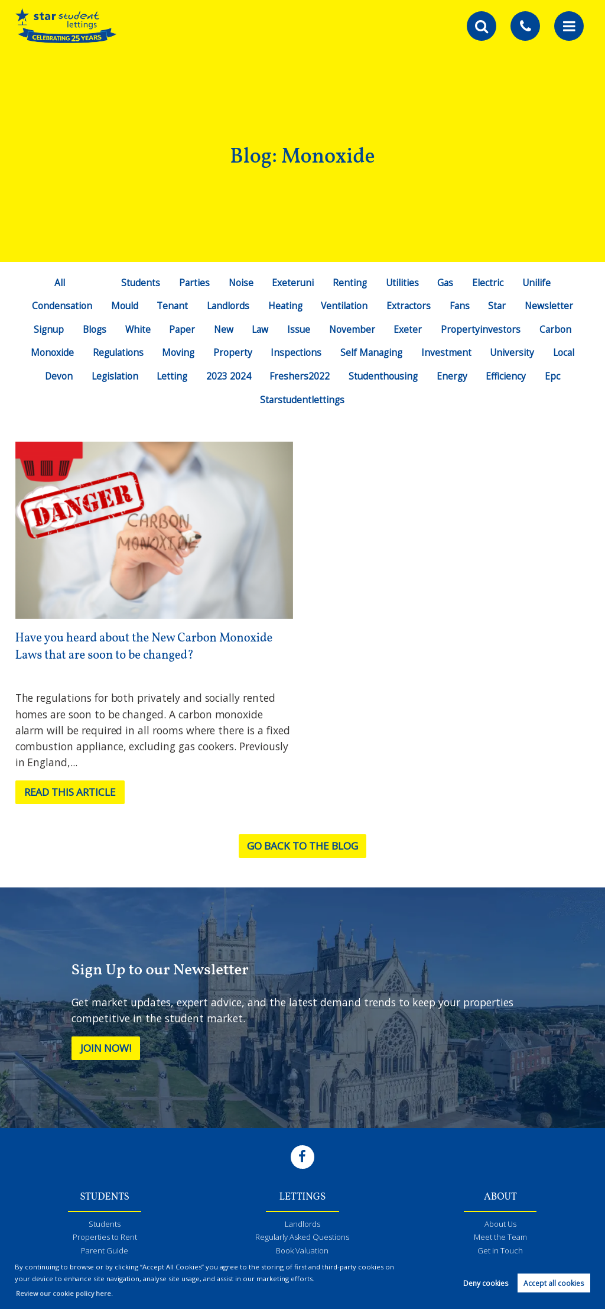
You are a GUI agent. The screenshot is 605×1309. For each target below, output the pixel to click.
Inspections (295, 352)
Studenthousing (384, 376)
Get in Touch (500, 1252)
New (224, 329)
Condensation (59, 305)
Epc (555, 376)
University (514, 352)
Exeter (410, 329)
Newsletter (551, 305)
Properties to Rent (104, 1238)
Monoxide (49, 352)
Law (260, 329)
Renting (350, 282)
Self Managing (372, 352)
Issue (300, 329)
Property (232, 352)
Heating (284, 305)
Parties (193, 282)
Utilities (403, 282)
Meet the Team (500, 1238)
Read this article (71, 792)
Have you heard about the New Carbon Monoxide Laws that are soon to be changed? (147, 647)
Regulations (116, 352)
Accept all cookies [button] (553, 1283)
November (354, 329)
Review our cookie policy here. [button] (66, 1293)
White (137, 329)
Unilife (538, 282)
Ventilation (345, 305)
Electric (489, 282)
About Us (500, 1224)
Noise (240, 282)
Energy (453, 376)
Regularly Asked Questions (302, 1238)
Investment (448, 352)
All (57, 282)
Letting (171, 376)
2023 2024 (228, 376)
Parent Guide (104, 1252)
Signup (46, 329)
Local (566, 352)
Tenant (171, 305)
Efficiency (508, 376)
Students (138, 282)
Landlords (227, 305)
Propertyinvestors (483, 329)
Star (499, 305)
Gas (446, 282)
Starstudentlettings (302, 399)
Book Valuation (302, 1252)
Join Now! (107, 1048)
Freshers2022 (299, 376)
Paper (181, 329)
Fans (461, 305)
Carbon (558, 329)
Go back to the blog (302, 846)
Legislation (113, 376)
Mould (122, 305)
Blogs (93, 329)
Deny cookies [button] (485, 1283)
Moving (177, 352)
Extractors (409, 305)
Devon (56, 376)
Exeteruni (292, 282)
